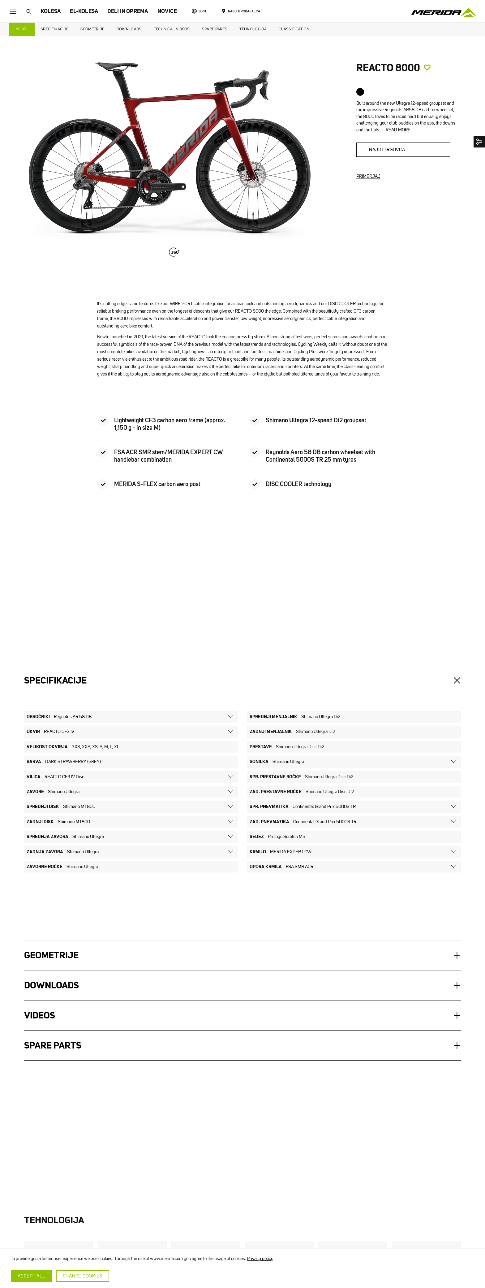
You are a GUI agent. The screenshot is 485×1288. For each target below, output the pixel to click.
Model (22, 29)
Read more (398, 130)
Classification (294, 29)
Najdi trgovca (387, 149)
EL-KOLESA (84, 11)
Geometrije (92, 29)
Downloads (129, 29)
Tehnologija (253, 29)
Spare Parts (215, 29)
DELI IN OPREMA (127, 11)
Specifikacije (54, 29)
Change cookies (83, 1276)
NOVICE (167, 11)
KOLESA (51, 11)
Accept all (31, 1276)
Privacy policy (260, 1258)
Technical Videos (172, 29)
